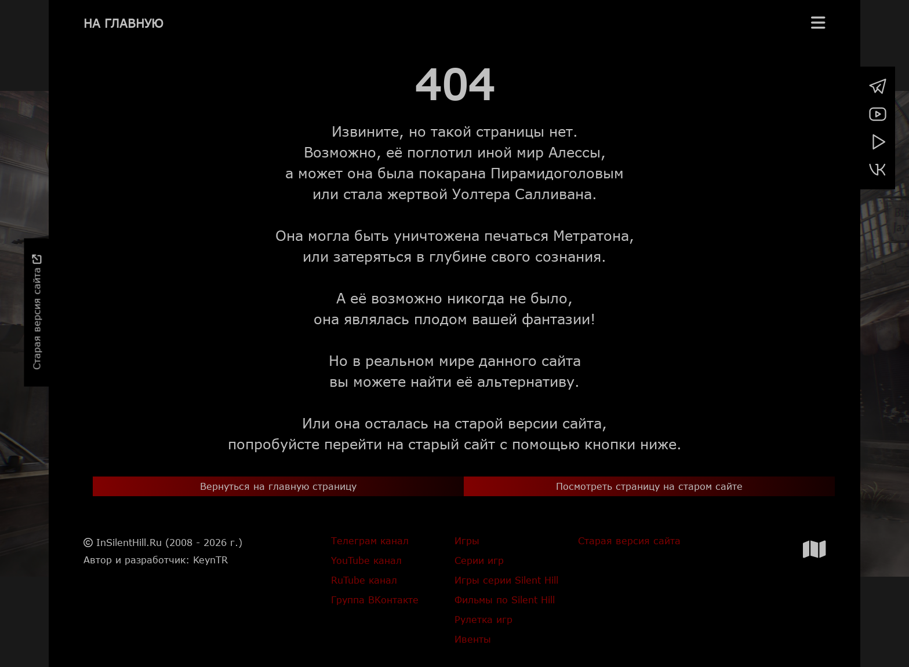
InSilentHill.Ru (129, 542)
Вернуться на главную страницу (278, 486)
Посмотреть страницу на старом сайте (649, 486)
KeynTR (210, 559)
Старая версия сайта (36, 312)
